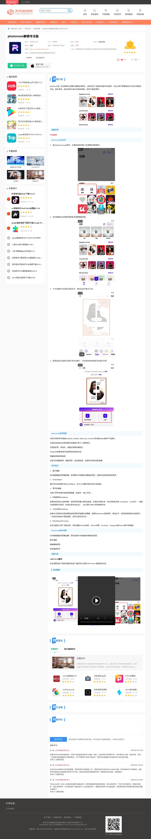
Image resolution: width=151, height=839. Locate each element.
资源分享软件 (26, 22)
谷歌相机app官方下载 (101, 676)
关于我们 (47, 817)
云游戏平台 (100, 22)
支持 (53, 759)
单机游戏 (94, 12)
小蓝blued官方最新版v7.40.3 (22, 244)
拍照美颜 (36, 29)
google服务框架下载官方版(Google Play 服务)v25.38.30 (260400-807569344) (28, 223)
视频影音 (23, 202)
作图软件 (29, 58)
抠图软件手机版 (15, 167)
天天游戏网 (10, 808)
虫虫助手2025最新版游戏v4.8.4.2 (24, 271)
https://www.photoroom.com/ (39, 49)
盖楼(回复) (60, 759)
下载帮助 (78, 817)
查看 (77, 45)
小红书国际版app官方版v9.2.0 (30, 82)
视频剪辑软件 (127, 22)
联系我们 (67, 817)
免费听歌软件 (40, 22)
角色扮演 (21, 89)
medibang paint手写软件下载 (70, 690)
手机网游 (106, 12)
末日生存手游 (86, 22)
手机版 (26, 2)
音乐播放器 (113, 22)
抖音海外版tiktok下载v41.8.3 (23, 194)
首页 (85, 12)
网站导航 (12, 2)
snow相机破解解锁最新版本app (132, 690)
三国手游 (73, 22)
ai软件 (63, 22)
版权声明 (57, 817)
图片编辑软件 (40, 58)
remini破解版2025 (70, 676)
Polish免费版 (130, 676)
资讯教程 (128, 12)
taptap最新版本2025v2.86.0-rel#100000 (31, 134)
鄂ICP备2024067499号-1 (45, 829)
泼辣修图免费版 (100, 690)
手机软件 (117, 12)
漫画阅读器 (12, 22)
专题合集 (140, 12)
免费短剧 (53, 22)
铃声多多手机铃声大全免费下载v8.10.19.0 (27, 264)
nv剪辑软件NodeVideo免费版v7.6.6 (26, 208)
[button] (92, 625)
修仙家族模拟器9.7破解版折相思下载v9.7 (31, 95)
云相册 (15, 181)
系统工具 (23, 231)
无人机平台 (35, 167)
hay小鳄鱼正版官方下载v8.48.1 (24, 278)
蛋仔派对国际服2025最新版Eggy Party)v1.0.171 (31, 121)
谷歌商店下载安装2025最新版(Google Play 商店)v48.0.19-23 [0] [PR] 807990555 (31, 108)
